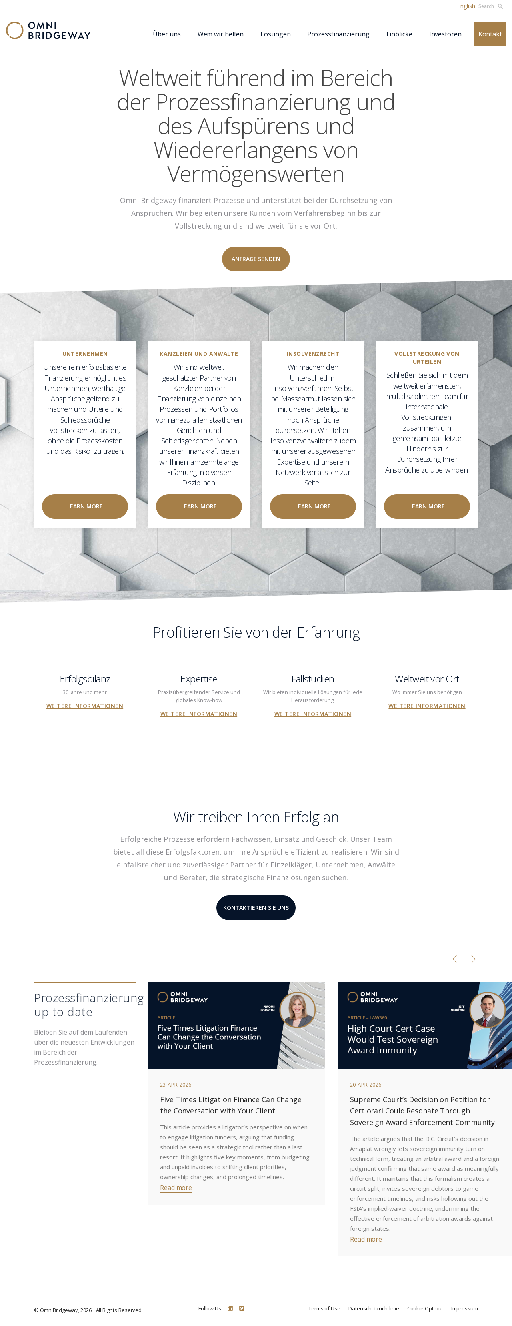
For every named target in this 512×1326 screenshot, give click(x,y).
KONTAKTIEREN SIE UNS (256, 907)
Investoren (445, 34)
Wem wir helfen (221, 34)
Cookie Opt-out (425, 1308)
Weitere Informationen (84, 706)
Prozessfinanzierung (338, 34)
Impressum (464, 1308)
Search (490, 6)
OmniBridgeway (59, 1310)
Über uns (166, 34)
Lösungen (275, 34)
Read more (176, 1187)
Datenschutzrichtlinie (373, 1308)
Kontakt (490, 34)
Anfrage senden (256, 259)
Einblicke (399, 34)
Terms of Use (324, 1308)
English (466, 6)
